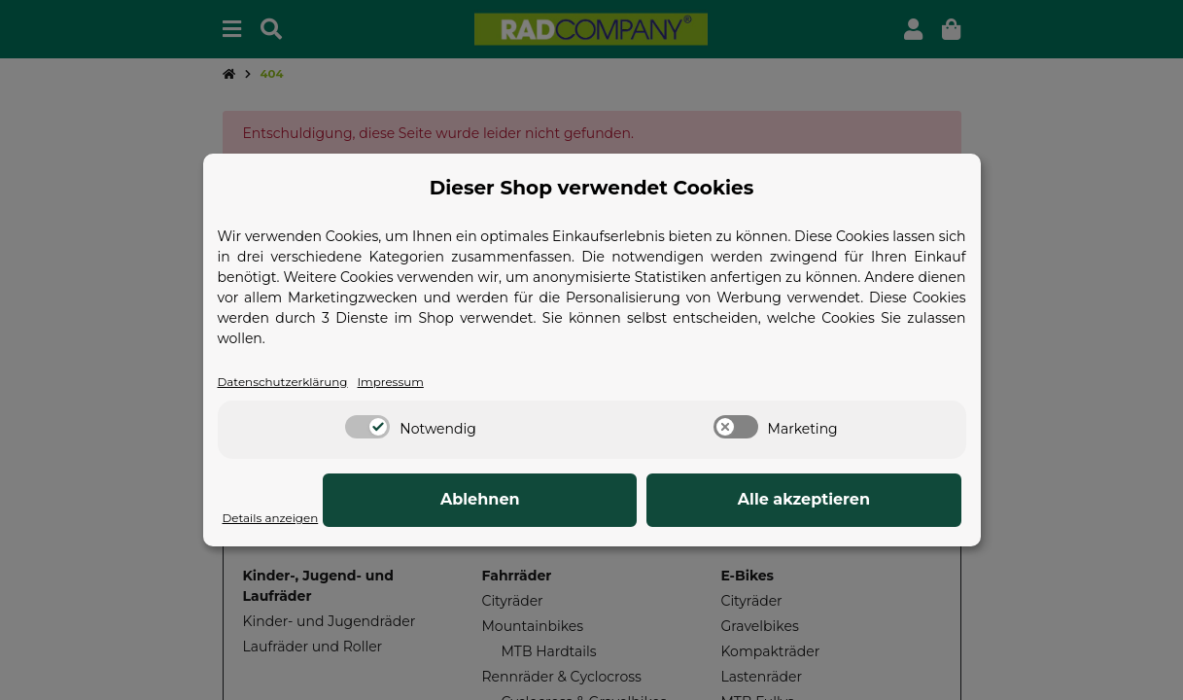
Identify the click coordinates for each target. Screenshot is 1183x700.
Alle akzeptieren (863, 501)
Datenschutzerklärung (294, 382)
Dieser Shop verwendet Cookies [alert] (592, 186)
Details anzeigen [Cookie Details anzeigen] (279, 518)
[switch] (367, 428)
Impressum (419, 382)
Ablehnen (660, 501)
